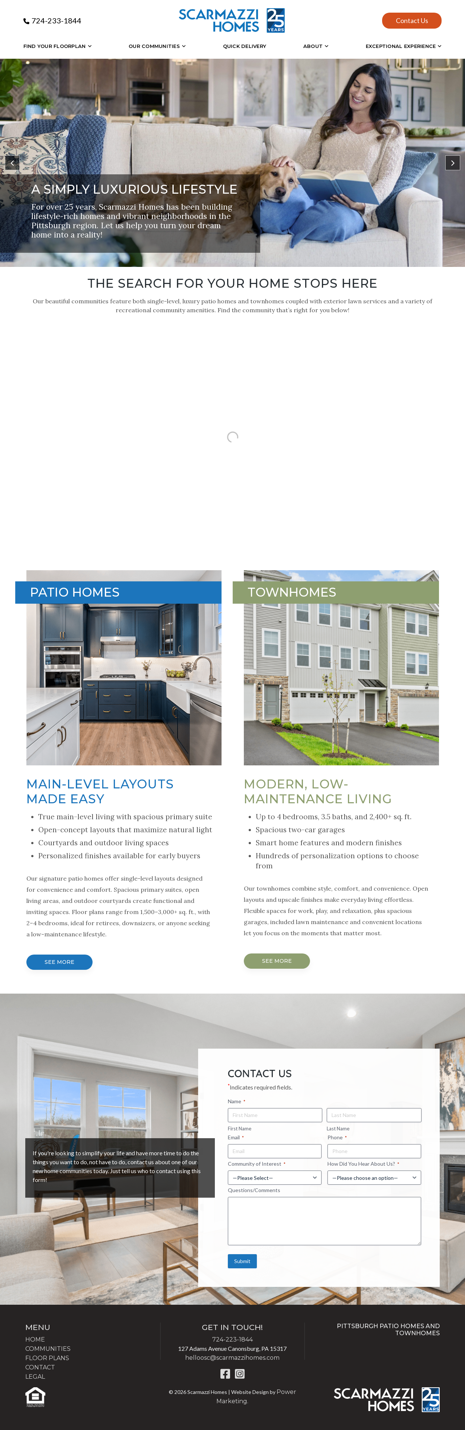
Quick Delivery (245, 46)
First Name (239, 1129)
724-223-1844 (232, 1339)
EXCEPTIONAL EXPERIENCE (401, 46)
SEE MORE (59, 962)
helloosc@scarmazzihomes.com (232, 1357)
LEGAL (35, 1376)
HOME (35, 1339)
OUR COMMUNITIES (154, 46)
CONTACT (40, 1367)
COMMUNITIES (48, 1348)
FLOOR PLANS (47, 1358)
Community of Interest (256, 1164)
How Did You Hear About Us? (363, 1164)
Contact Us (412, 20)
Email (236, 1137)
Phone (337, 1137)
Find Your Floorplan (54, 46)
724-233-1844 (56, 20)
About (313, 46)
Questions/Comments (254, 1190)
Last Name (338, 1129)
